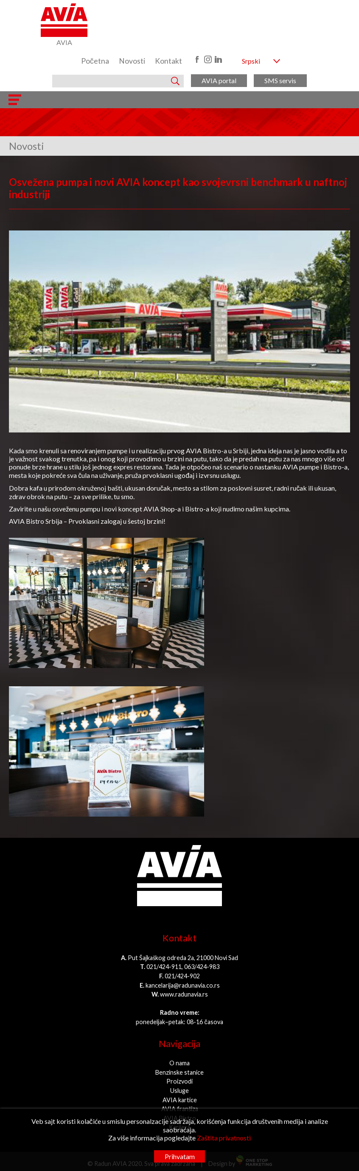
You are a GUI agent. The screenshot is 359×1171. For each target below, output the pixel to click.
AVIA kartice (180, 1100)
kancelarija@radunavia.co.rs (183, 985)
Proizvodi (179, 1081)
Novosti (132, 60)
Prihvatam (180, 1156)
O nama (179, 1063)
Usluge (179, 1090)
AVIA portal (219, 80)
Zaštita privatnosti (224, 1138)
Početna (95, 60)
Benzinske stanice (179, 1072)
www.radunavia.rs (184, 994)
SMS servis (280, 80)
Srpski (251, 61)
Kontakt (168, 60)
